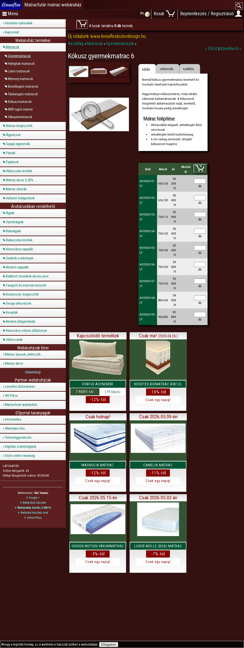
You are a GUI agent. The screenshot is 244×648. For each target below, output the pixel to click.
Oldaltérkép (33, 372)
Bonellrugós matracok (23, 86)
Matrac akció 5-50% (19, 180)
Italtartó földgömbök (20, 198)
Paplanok (12, 162)
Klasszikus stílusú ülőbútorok (26, 330)
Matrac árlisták (16, 189)
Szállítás (188, 69)
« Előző (211, 48)
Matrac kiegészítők (19, 126)
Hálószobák (14, 339)
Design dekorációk (18, 303)
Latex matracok (19, 71)
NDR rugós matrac (20, 109)
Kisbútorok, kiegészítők (22, 294)
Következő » (230, 48)
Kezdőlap (76, 43)
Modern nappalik (17, 267)
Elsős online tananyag (20, 455)
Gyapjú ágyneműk (18, 144)
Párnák (10, 153)
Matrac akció (14, 363)
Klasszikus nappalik (19, 249)
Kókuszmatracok (20, 101)
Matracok (12, 47)
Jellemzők (166, 69)
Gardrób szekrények (19, 258)
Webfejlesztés (15, 428)
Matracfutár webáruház (21, 404)
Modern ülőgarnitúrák (20, 321)
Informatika (13, 419)
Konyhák (12, 312)
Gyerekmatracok (19, 56)
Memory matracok (20, 78)
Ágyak (10, 213)
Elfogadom (108, 644)
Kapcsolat (12, 32)
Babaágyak (13, 231)
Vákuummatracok (20, 117)
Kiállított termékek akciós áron (27, 276)
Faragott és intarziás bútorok (26, 285)
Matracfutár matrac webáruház (52, 5)
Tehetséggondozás (18, 437)
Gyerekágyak (15, 222)
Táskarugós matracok (23, 94)
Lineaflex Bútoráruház (20, 386)
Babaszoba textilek (19, 240)
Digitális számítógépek (20, 446)
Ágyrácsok (13, 135)
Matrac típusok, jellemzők (23, 354)
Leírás (146, 69)
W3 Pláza (11, 395)
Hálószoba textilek (19, 171)
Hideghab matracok (21, 63)
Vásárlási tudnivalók (19, 23)
